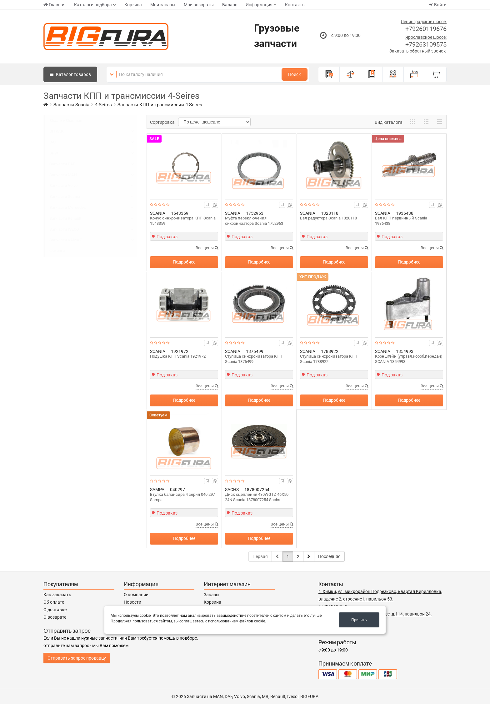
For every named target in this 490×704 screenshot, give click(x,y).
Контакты (295, 4)
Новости (132, 602)
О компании (136, 594)
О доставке (55, 609)
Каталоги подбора (93, 4)
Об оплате (53, 602)
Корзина (133, 4)
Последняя (329, 556)
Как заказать (57, 594)
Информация (259, 4)
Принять (359, 620)
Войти (438, 4)
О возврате (54, 617)
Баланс (229, 4)
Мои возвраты (199, 4)
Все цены (207, 247)
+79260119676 (426, 29)
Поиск (294, 74)
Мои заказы (162, 4)
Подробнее (184, 261)
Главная (54, 4)
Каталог (70, 74)
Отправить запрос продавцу (77, 658)
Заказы (211, 594)
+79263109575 (426, 44)
